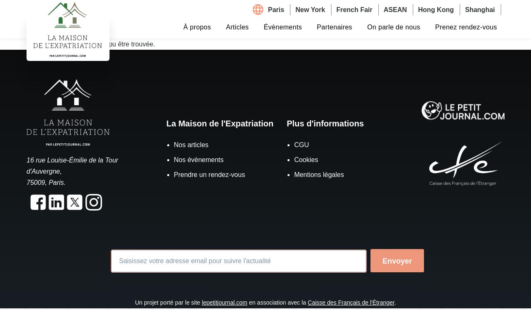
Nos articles (191, 144)
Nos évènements (199, 159)
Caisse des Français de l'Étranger (351, 302)
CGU (301, 144)
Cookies (306, 159)
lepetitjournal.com (225, 302)
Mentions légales (319, 174)
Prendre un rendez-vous (209, 174)
